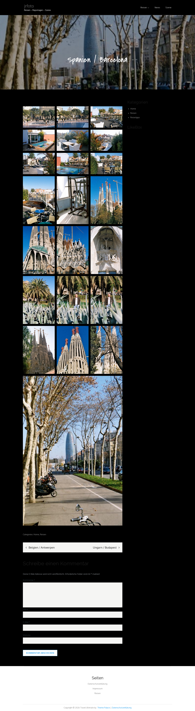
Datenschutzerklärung (97, 684)
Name (26, 609)
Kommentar (29, 580)
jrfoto (29, 5)
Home (36, 534)
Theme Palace (103, 707)
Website (26, 635)
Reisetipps (135, 117)
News (157, 7)
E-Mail (26, 622)
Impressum (98, 688)
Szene (168, 7)
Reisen (145, 7)
